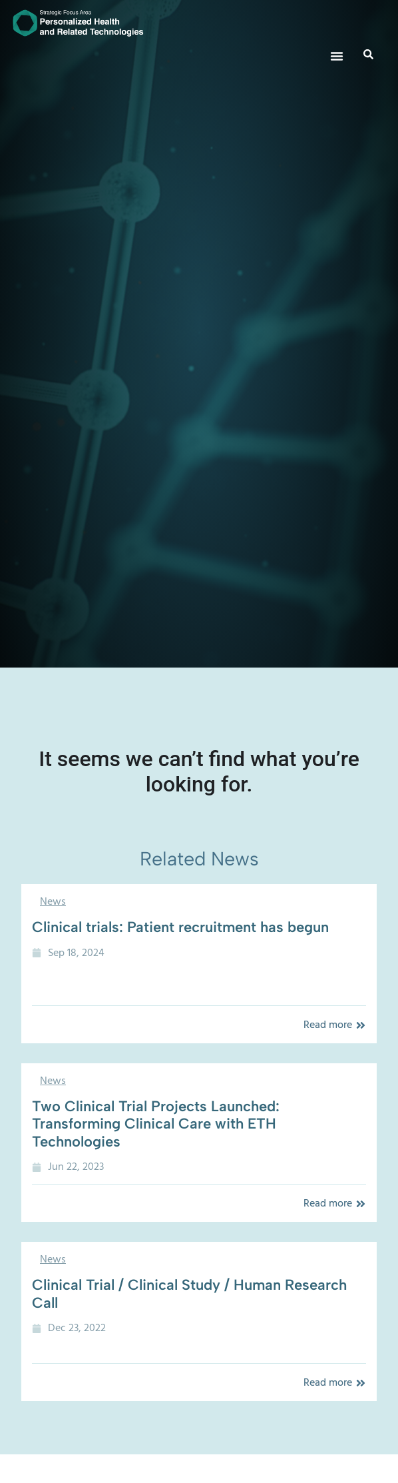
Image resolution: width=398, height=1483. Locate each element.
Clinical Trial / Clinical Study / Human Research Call (189, 1293)
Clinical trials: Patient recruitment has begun (180, 927)
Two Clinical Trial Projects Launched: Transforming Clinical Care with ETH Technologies (156, 1124)
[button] (337, 56)
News (53, 901)
